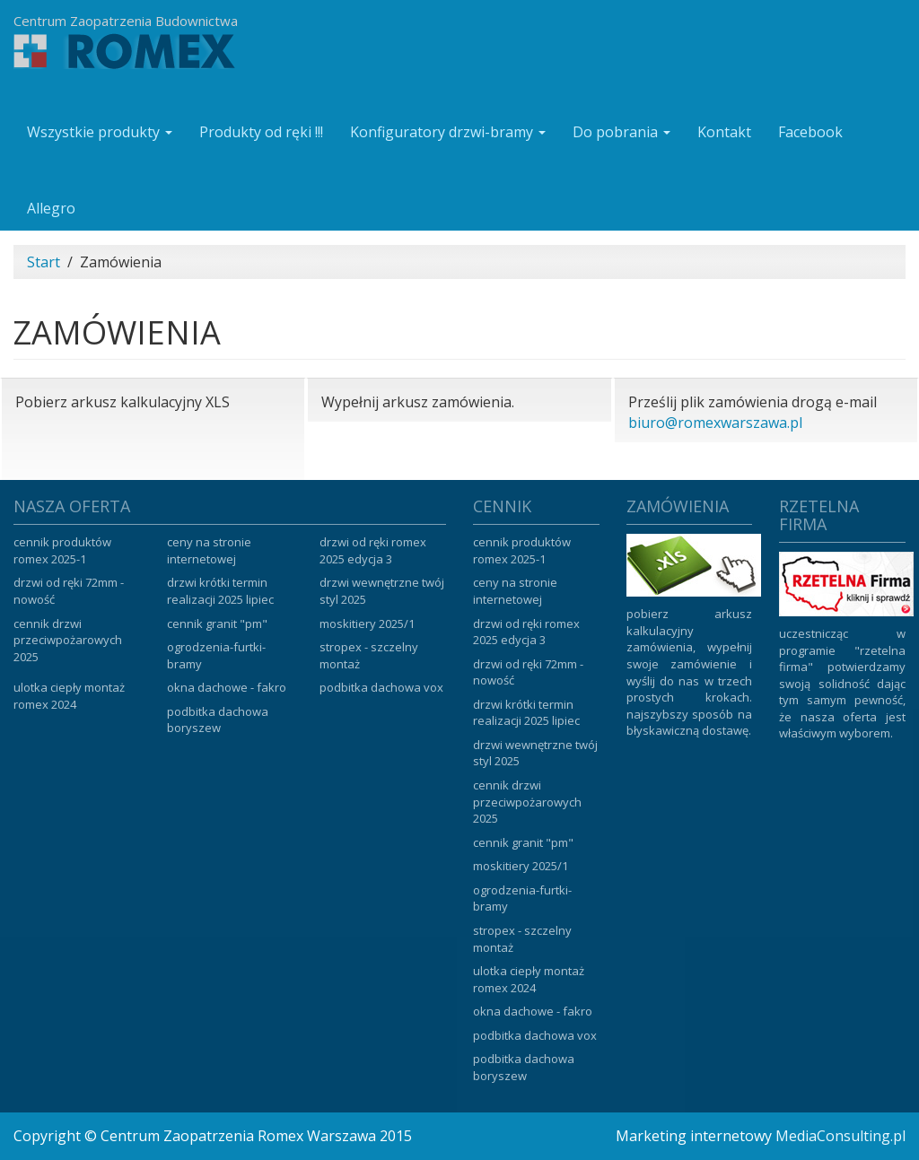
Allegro (51, 208)
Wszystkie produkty (99, 132)
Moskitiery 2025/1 (367, 623)
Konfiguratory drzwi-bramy (448, 132)
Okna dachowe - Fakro (226, 687)
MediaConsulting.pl (840, 1136)
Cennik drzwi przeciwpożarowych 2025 (67, 640)
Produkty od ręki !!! (261, 132)
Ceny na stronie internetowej (209, 550)
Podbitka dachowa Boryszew (217, 720)
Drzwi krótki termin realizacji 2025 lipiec (220, 590)
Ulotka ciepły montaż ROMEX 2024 (69, 695)
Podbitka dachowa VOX (381, 687)
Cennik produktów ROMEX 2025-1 (62, 550)
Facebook (810, 132)
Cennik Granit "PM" (217, 623)
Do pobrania (621, 132)
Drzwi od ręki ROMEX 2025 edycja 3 (372, 550)
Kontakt (724, 132)
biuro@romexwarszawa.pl (715, 422)
